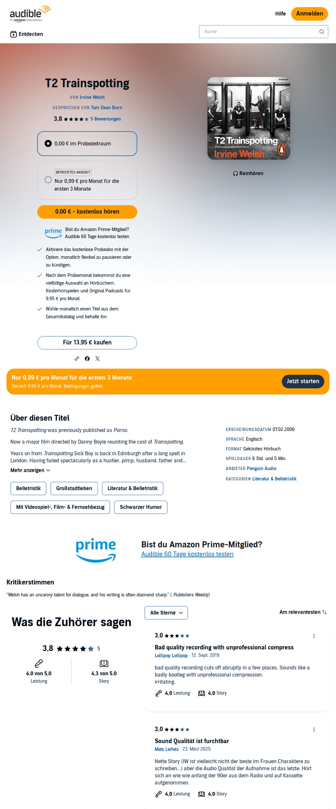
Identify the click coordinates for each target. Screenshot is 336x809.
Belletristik (28, 488)
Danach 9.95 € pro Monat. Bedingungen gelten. (72, 381)
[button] (76, 358)
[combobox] (263, 31)
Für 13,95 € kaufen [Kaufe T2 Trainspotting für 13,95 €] (87, 342)
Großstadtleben (74, 488)
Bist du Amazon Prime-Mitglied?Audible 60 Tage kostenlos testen (97, 233)
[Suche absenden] (322, 31)
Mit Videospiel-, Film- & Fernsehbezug (60, 507)
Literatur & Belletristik (133, 488)
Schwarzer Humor (141, 507)
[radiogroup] (87, 165)
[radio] (87, 143)
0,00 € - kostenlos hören (87, 211)
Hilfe (280, 14)
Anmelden (309, 13)
